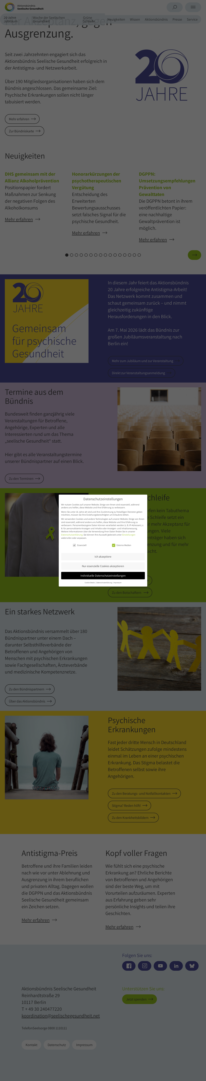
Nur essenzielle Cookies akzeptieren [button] (103, 566)
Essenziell (80, 545)
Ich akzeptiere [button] (103, 556)
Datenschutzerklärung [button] (104, 582)
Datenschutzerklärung (72, 534)
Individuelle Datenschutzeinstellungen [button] (103, 575)
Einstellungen (128, 534)
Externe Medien (121, 545)
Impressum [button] (117, 582)
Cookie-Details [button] (90, 582)
